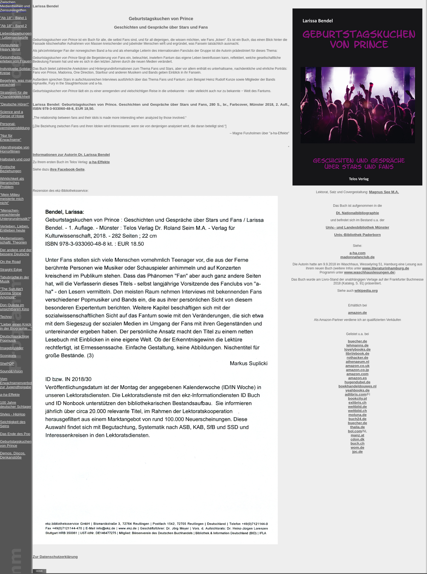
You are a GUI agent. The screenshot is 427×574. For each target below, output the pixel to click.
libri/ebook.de (357, 353)
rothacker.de (357, 358)
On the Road (10, 262)
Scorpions (8, 356)
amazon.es (357, 378)
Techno (6, 317)
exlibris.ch (358, 402)
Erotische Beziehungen (10, 169)
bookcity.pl (357, 398)
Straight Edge (11, 270)
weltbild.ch (357, 411)
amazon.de (357, 313)
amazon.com (357, 374)
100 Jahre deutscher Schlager (15, 404)
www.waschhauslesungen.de (369, 272)
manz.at (357, 435)
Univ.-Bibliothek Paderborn (357, 235)
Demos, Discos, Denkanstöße (12, 455)
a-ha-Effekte (99, 162)
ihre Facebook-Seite (67, 169)
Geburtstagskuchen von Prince (16, 443)
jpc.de (357, 452)
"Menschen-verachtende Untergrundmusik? (15, 214)
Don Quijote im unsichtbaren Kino (14, 307)
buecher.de (357, 341)
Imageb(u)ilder (11, 348)
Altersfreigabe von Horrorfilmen (14, 149)
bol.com (355, 431)
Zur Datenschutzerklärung (55, 557)
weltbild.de (357, 407)
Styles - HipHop (12, 414)
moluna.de (357, 415)
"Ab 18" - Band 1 (13, 18)
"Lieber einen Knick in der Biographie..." (16, 326)
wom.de (357, 447)
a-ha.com (357, 253)
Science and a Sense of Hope (12, 114)
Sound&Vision (11, 371)
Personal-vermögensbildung (15, 126)
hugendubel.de (357, 382)
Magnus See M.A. (384, 192)
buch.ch (357, 443)
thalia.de (357, 427)
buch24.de (358, 419)
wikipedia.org (366, 290)
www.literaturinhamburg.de (385, 268)
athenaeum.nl (357, 362)
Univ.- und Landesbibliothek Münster (357, 227)
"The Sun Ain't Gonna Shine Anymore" (11, 293)
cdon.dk (357, 439)
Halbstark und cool (15, 159)
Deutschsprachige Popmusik (14, 338)
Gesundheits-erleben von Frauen (16, 59)
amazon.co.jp (357, 370)
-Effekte (10, 395)
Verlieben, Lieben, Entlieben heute (14, 228)
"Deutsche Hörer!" (14, 104)
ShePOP (7, 364)
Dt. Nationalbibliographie (357, 213)
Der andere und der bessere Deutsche (16, 252)
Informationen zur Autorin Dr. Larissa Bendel (71, 155)
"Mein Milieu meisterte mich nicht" (12, 199)
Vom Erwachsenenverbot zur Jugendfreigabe (16, 383)
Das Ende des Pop (15, 434)
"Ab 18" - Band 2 (13, 26)
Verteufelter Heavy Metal (10, 47)
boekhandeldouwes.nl (357, 386)
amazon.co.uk (358, 366)
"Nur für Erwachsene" (10, 137)
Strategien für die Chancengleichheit (15, 94)
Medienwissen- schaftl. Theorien (13, 240)
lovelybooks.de (357, 349)
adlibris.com (355, 394)
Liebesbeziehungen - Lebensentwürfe (16, 35)
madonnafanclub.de (357, 257)
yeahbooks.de (357, 390)
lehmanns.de (357, 345)
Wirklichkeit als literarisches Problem (12, 183)
